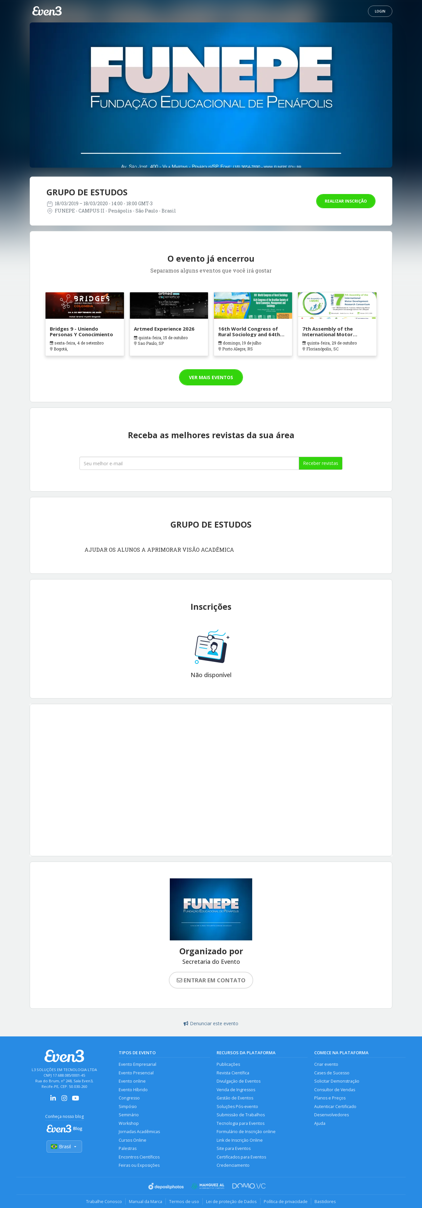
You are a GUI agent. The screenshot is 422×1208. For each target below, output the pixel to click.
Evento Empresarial (137, 1064)
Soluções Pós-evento (237, 1106)
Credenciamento (233, 1165)
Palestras (127, 1148)
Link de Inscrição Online (240, 1140)
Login (380, 11)
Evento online (132, 1081)
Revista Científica (233, 1073)
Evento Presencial (136, 1073)
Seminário (129, 1115)
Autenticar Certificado (335, 1106)
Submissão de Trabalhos (241, 1115)
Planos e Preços (330, 1098)
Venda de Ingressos (236, 1090)
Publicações (228, 1064)
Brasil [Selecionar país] (64, 1146)
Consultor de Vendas (334, 1090)
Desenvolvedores (331, 1115)
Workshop (129, 1123)
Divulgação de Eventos (238, 1081)
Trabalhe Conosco (104, 1201)
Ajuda (319, 1123)
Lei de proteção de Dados (231, 1201)
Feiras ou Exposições (139, 1165)
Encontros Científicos (139, 1157)
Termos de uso (184, 1201)
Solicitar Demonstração (336, 1081)
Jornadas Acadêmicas (139, 1131)
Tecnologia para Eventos (240, 1123)
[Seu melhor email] (189, 463)
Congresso (129, 1098)
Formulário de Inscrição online (246, 1131)
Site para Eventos (234, 1148)
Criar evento (326, 1064)
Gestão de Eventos (235, 1098)
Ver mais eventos (211, 377)
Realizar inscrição (346, 201)
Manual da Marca (145, 1201)
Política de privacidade (286, 1201)
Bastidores (325, 1201)
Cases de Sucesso (331, 1073)
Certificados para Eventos (241, 1157)
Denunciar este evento (211, 1023)
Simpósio (128, 1106)
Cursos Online (132, 1140)
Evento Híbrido (133, 1090)
